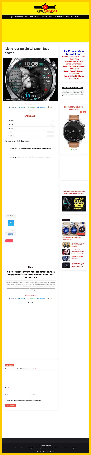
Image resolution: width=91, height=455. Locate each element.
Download (10, 234)
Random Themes (59, 16)
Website (33, 394)
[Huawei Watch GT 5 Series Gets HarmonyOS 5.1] (74, 229)
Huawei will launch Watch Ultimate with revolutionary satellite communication (78, 265)
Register (74, 448)
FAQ (72, 16)
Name (7, 387)
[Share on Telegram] (22, 107)
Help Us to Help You (43, 448)
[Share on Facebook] (12, 107)
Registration (19, 16)
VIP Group (44, 16)
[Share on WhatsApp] (31, 107)
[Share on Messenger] (41, 107)
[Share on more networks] (30, 110)
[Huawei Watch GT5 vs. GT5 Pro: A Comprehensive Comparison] (66, 245)
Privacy (56, 448)
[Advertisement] (45, 30)
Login (26, 16)
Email (7, 394)
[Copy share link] (50, 107)
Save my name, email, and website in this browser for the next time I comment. (24, 400)
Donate (20, 448)
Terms (60, 448)
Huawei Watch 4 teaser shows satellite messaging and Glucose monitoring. (78, 251)
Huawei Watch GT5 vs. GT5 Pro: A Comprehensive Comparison (78, 245)
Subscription (51, 448)
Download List (34, 16)
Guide (76, 16)
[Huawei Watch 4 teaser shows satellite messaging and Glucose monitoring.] (66, 252)
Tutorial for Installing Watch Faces (30, 448)
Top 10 (50, 16)
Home (16, 448)
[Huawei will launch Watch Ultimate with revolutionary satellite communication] (66, 265)
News (67, 16)
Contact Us (65, 448)
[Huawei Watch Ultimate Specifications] (66, 258)
